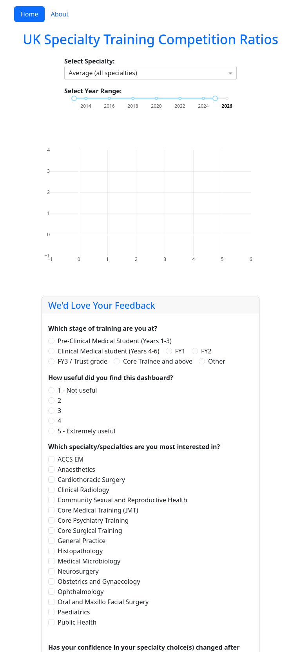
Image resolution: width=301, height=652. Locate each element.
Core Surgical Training (90, 530)
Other (216, 361)
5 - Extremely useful (87, 431)
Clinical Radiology (83, 489)
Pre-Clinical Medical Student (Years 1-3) (115, 341)
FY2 (206, 351)
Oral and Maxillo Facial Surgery (103, 602)
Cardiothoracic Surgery (91, 479)
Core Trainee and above (157, 361)
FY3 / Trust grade (82, 361)
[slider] (74, 98)
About (60, 14)
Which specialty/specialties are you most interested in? (134, 446)
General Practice (81, 540)
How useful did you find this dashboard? (110, 377)
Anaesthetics (76, 469)
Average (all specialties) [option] (103, 73)
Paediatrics (74, 612)
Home (29, 14)
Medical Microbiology (89, 561)
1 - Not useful (77, 390)
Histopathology (80, 551)
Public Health (77, 622)
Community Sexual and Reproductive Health (122, 500)
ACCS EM (70, 459)
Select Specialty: (89, 61)
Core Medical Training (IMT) (98, 510)
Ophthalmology (80, 591)
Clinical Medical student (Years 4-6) (109, 351)
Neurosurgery (78, 571)
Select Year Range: (92, 91)
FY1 (180, 351)
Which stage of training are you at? (102, 328)
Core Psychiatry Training (93, 520)
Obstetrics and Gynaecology (99, 581)
